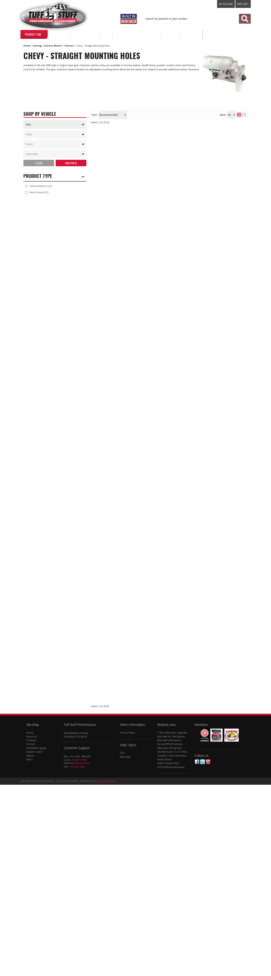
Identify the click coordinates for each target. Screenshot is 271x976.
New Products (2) (39, 193)
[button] (196, 19)
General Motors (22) (41, 186)
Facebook (197, 953)
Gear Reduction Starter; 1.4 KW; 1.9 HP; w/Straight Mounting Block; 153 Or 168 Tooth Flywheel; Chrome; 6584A (166, 619)
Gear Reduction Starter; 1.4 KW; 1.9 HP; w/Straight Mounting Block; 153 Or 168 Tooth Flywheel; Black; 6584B (167, 394)
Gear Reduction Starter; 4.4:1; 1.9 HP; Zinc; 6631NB (165, 490)
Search (71, 163)
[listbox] (54, 124)
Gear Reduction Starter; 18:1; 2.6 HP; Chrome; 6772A (166, 281)
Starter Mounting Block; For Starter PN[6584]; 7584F (168, 695)
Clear (38, 163)
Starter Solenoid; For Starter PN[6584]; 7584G (162, 794)
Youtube (208, 953)
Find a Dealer (130, 152)
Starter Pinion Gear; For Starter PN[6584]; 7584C (164, 556)
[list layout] (244, 115)
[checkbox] (26, 186)
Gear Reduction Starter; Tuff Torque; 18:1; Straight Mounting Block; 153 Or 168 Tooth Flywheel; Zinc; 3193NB (168, 524)
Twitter (202, 953)
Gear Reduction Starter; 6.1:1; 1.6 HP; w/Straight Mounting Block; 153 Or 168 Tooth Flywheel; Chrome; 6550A (164, 660)
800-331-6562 (82, 954)
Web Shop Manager (105, 972)
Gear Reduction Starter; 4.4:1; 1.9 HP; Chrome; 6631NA (168, 583)
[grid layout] (239, 115)
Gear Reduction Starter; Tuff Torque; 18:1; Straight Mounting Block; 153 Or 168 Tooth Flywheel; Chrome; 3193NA (168, 249)
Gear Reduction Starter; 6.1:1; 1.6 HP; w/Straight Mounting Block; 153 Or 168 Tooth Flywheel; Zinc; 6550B (166, 321)
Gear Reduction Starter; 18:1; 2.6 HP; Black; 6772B (164, 857)
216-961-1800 (78, 951)
